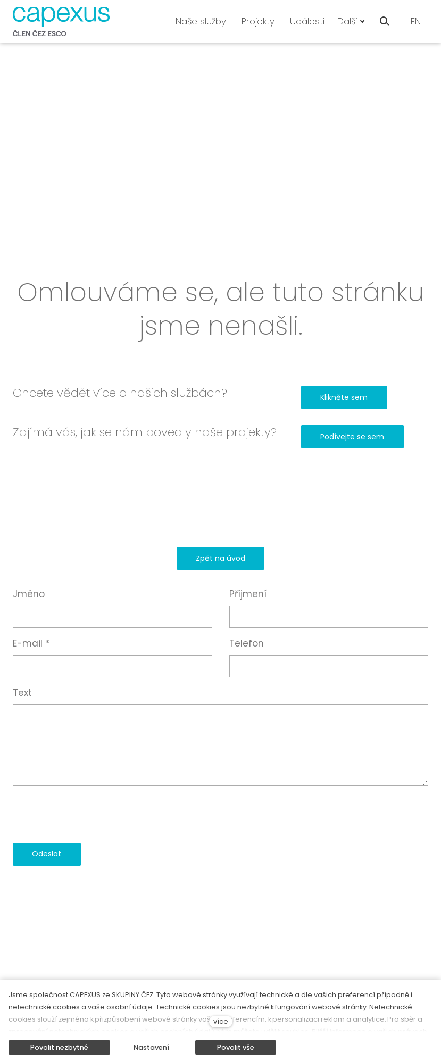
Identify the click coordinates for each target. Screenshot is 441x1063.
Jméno (29, 594)
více (220, 1021)
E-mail (31, 643)
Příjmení (248, 594)
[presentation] (93, 814)
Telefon (246, 643)
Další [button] (351, 21)
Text (22, 692)
